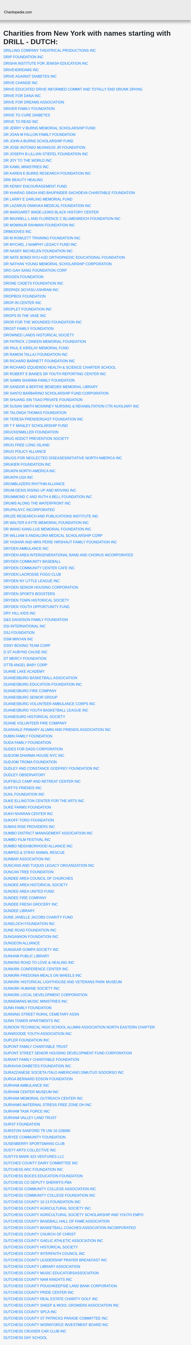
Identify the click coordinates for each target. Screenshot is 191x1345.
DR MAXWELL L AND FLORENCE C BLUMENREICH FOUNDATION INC (62, 219)
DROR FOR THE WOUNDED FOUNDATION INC (43, 322)
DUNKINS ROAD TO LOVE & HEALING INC (39, 962)
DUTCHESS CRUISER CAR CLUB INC (35, 1331)
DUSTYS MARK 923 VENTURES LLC (34, 1157)
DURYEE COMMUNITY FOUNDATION (35, 1137)
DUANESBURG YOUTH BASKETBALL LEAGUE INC (46, 710)
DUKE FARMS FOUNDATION (27, 807)
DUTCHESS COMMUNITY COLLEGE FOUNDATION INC (49, 1195)
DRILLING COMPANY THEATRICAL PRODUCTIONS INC (50, 50)
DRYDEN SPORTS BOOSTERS (29, 594)
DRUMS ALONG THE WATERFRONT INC (37, 503)
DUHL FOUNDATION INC (24, 794)
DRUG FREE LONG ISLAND (26, 445)
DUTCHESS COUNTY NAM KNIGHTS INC (38, 1279)
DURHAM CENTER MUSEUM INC (31, 1092)
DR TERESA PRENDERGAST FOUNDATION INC (43, 419)
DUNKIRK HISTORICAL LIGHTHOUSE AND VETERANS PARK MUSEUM (63, 982)
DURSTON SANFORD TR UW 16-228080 (37, 1131)
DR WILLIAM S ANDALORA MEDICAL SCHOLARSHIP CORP (53, 536)
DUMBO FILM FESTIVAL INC (27, 840)
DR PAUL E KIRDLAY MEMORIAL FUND (36, 348)
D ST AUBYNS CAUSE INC (25, 652)
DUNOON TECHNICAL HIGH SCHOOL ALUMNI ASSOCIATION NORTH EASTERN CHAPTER (79, 1027)
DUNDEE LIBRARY (19, 911)
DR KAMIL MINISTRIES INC (26, 167)
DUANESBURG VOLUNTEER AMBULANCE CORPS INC (49, 704)
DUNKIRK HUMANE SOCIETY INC (32, 988)
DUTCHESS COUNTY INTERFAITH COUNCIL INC (44, 1254)
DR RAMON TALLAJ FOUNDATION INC (36, 354)
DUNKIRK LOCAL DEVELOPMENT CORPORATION (45, 995)
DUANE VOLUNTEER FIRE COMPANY (35, 723)
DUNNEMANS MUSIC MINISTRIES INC (36, 1001)
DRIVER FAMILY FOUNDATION (29, 109)
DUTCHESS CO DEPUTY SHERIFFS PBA (38, 1182)
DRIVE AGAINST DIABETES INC (30, 76)
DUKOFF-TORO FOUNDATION (29, 820)
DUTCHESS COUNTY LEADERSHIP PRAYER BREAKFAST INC (55, 1260)
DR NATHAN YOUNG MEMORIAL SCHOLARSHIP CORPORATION (58, 264)
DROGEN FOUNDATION (23, 277)
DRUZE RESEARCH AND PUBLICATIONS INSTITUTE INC (51, 516)
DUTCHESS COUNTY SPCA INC (30, 1312)
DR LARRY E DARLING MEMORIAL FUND (38, 199)
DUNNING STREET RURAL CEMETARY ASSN (41, 1014)
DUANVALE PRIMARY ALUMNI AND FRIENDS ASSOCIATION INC (57, 730)
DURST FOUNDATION (22, 1124)
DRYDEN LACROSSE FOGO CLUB (32, 574)
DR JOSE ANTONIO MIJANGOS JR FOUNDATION (44, 147)
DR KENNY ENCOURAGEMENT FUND (35, 186)
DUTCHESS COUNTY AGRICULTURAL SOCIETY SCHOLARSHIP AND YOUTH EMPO (73, 1215)
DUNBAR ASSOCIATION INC (27, 859)
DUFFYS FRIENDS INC (23, 788)
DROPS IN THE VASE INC (25, 316)
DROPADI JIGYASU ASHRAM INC (31, 290)
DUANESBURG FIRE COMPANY (30, 691)
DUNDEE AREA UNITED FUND (29, 891)
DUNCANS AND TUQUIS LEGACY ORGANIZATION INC (49, 865)
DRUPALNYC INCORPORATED (29, 510)
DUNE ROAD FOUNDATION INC (30, 930)
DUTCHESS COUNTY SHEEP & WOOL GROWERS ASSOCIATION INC (61, 1305)
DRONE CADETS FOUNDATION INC (33, 283)
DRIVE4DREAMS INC (21, 70)
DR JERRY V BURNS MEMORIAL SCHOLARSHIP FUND (49, 128)
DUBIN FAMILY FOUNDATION (28, 736)
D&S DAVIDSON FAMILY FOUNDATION (36, 620)
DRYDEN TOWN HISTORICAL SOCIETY (36, 600)
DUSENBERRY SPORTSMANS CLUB (34, 1144)
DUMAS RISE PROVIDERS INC (29, 827)
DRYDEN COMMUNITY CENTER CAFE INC (39, 568)
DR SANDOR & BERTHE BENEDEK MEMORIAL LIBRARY (51, 387)
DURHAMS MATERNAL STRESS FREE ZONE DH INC (48, 1105)
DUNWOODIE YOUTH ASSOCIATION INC (38, 1034)
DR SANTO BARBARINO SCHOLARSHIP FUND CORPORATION (56, 393)
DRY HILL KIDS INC (20, 613)
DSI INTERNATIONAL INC (25, 626)
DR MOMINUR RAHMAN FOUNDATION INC (39, 225)
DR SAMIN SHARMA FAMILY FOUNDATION (39, 380)
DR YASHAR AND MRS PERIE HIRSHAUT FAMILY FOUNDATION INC (60, 542)
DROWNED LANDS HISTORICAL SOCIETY (39, 335)
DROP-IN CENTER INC (22, 303)
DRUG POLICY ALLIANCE (25, 451)
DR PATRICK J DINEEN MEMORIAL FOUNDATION (45, 341)
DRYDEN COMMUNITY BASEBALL (32, 561)
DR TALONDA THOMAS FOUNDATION (35, 413)
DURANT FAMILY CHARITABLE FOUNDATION (41, 1060)
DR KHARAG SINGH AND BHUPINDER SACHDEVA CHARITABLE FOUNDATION (69, 193)
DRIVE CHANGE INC (21, 83)
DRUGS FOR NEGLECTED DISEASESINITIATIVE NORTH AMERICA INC (63, 458)
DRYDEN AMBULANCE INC (26, 548)
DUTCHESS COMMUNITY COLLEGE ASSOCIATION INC (50, 1189)
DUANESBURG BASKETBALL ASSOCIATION (40, 678)
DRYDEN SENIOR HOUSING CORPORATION (41, 587)
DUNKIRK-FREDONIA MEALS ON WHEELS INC (43, 975)
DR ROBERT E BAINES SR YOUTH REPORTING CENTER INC (55, 374)
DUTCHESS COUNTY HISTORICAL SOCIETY (41, 1247)
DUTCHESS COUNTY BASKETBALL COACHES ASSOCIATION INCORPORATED (70, 1228)
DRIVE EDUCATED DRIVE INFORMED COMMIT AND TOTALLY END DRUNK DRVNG (73, 89)
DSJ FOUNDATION (19, 633)
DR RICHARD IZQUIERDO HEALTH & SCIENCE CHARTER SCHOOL (60, 367)
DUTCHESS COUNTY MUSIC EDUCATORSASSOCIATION (51, 1273)
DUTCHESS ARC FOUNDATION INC (33, 1169)
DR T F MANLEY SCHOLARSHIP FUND (36, 426)
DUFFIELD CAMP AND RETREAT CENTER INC (42, 781)
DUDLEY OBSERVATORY (24, 775)
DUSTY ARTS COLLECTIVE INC (30, 1150)
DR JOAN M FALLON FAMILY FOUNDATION (40, 135)
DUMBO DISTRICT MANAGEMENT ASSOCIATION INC (48, 833)
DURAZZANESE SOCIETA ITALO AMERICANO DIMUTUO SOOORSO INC (64, 1072)
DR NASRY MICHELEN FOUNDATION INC (38, 251)
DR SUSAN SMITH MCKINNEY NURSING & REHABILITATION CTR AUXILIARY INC (71, 406)
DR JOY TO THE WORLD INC (28, 160)
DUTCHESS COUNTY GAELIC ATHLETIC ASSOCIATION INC (53, 1241)
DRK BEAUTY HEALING (23, 180)
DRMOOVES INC (17, 232)
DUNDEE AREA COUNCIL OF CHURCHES (38, 878)
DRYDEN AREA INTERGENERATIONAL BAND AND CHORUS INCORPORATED (68, 555)
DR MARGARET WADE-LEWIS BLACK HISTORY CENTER (51, 212)
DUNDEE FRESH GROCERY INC (31, 904)
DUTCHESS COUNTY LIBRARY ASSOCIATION (42, 1266)
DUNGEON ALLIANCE (22, 943)
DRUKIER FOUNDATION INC (27, 464)
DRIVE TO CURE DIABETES (27, 115)
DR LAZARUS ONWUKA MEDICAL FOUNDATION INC (47, 206)
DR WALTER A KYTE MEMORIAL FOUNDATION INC (46, 523)
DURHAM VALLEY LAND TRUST (30, 1118)
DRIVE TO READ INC (21, 122)
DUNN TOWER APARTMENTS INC (32, 1021)
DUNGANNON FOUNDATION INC (31, 937)
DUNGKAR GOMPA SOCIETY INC (31, 950)
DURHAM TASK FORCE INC (27, 1111)
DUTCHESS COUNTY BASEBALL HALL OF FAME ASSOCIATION (57, 1221)
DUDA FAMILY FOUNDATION (27, 743)
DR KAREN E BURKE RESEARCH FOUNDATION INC (47, 173)
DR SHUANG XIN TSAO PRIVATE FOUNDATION (43, 400)
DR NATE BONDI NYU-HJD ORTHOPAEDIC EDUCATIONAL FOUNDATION (64, 257)
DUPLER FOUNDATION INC (26, 1040)
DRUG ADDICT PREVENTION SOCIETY (36, 439)
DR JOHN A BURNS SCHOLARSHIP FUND (38, 141)
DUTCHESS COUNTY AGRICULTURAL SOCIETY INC (47, 1208)
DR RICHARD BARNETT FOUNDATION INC (39, 361)
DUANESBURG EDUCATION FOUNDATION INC (43, 684)
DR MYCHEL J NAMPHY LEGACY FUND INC (40, 244)
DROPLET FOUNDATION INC (28, 309)
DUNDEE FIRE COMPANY (25, 898)
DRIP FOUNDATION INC (23, 57)
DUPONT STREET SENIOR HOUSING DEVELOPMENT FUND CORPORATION (68, 1053)
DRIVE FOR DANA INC (22, 96)
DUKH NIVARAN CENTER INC (28, 814)
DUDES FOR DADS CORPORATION (33, 749)
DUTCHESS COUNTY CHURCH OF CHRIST (40, 1234)
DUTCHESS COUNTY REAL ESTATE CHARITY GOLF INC (51, 1299)
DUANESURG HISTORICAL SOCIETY (34, 717)
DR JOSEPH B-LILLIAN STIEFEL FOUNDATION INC (46, 154)
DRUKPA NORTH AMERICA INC (29, 471)
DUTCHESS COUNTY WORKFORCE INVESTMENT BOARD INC (56, 1325)
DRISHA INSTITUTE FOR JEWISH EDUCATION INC (46, 63)
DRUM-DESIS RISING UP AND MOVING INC (40, 490)
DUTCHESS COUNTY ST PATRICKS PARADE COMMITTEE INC (56, 1318)
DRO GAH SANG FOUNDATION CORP (35, 270)
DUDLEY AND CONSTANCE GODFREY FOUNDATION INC (51, 768)
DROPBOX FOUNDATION (25, 296)
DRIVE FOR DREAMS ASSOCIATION (34, 102)
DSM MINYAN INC (18, 639)
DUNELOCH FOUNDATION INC (29, 924)
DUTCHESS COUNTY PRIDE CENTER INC (39, 1292)
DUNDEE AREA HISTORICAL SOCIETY (36, 885)
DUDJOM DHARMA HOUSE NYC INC (34, 755)
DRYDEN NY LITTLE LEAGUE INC (32, 581)
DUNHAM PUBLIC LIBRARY (26, 956)
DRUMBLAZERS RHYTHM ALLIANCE (34, 484)
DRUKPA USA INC (18, 477)
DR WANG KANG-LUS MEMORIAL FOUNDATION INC (47, 529)
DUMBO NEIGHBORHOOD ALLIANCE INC (38, 846)
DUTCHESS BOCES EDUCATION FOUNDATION (43, 1176)
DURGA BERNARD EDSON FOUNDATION (38, 1079)
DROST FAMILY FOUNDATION (29, 329)
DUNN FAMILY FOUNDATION (27, 1008)
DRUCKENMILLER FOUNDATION (31, 432)
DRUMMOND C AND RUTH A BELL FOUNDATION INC (48, 497)
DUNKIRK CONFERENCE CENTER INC (36, 969)
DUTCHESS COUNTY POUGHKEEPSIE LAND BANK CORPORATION (60, 1286)
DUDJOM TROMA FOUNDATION (30, 762)
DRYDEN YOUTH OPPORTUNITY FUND (37, 607)
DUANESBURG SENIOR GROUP (31, 697)
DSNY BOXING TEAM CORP (27, 646)
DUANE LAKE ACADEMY (24, 671)
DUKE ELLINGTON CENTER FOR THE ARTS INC (44, 801)
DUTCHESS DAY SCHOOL (25, 1338)
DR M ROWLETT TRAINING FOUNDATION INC (42, 238)
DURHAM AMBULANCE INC (26, 1085)
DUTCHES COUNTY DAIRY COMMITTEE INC (41, 1163)
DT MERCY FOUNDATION (25, 658)
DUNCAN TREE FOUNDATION (28, 872)
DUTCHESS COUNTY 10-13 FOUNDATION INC (42, 1202)
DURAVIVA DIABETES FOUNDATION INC (37, 1066)
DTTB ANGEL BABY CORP (25, 665)
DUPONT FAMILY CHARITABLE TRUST (36, 1047)
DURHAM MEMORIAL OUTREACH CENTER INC (43, 1098)
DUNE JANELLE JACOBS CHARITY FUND (38, 917)
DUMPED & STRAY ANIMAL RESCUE (34, 853)
